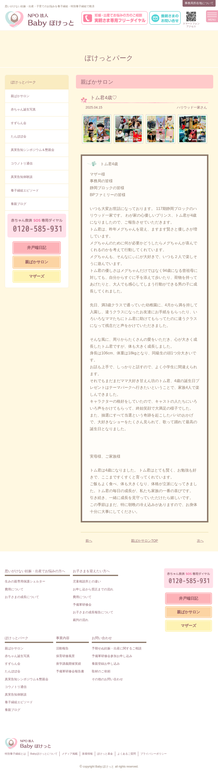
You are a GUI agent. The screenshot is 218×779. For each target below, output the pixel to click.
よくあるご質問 (126, 753)
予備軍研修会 (82, 604)
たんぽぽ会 (18, 136)
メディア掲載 (70, 753)
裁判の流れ (80, 620)
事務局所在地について (199, 3)
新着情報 (87, 753)
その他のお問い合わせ (107, 679)
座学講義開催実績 (68, 663)
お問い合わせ (102, 638)
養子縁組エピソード (25, 190)
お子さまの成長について (22, 597)
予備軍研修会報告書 (70, 671)
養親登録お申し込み (106, 663)
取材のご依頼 (101, 671)
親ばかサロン (20, 96)
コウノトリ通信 (22, 163)
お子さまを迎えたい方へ (91, 571)
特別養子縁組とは (15, 753)
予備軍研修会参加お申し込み (112, 656)
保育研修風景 (65, 656)
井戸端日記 (36, 248)
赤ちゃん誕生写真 (23, 109)
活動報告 (62, 648)
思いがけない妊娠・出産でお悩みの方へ (35, 571)
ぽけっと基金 (105, 753)
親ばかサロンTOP (144, 541)
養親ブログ (18, 204)
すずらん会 (18, 123)
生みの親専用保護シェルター (25, 581)
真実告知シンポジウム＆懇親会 (32, 150)
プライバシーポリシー (153, 753)
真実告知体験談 (22, 177)
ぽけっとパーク (23, 82)
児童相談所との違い (87, 581)
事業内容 (62, 638)
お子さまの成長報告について (93, 612)
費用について (14, 589)
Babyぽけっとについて (43, 753)
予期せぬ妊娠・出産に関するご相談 (117, 648)
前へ (89, 541)
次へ (200, 541)
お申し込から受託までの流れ (93, 589)
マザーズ (36, 276)
